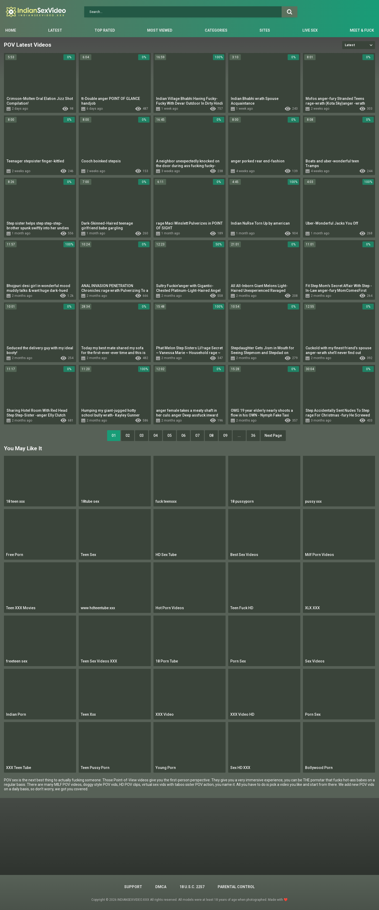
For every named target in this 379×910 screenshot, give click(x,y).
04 (155, 435)
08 (211, 435)
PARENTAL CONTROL (236, 887)
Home (10, 30)
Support (133, 887)
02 (128, 435)
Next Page (273, 435)
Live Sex (310, 30)
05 (169, 435)
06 (183, 435)
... (239, 435)
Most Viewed (159, 30)
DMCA (160, 887)
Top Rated (104, 30)
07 (197, 435)
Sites (265, 30)
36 (253, 435)
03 (141, 435)
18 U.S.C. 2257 (192, 887)
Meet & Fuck (362, 30)
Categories (216, 30)
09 (225, 435)
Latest (55, 30)
